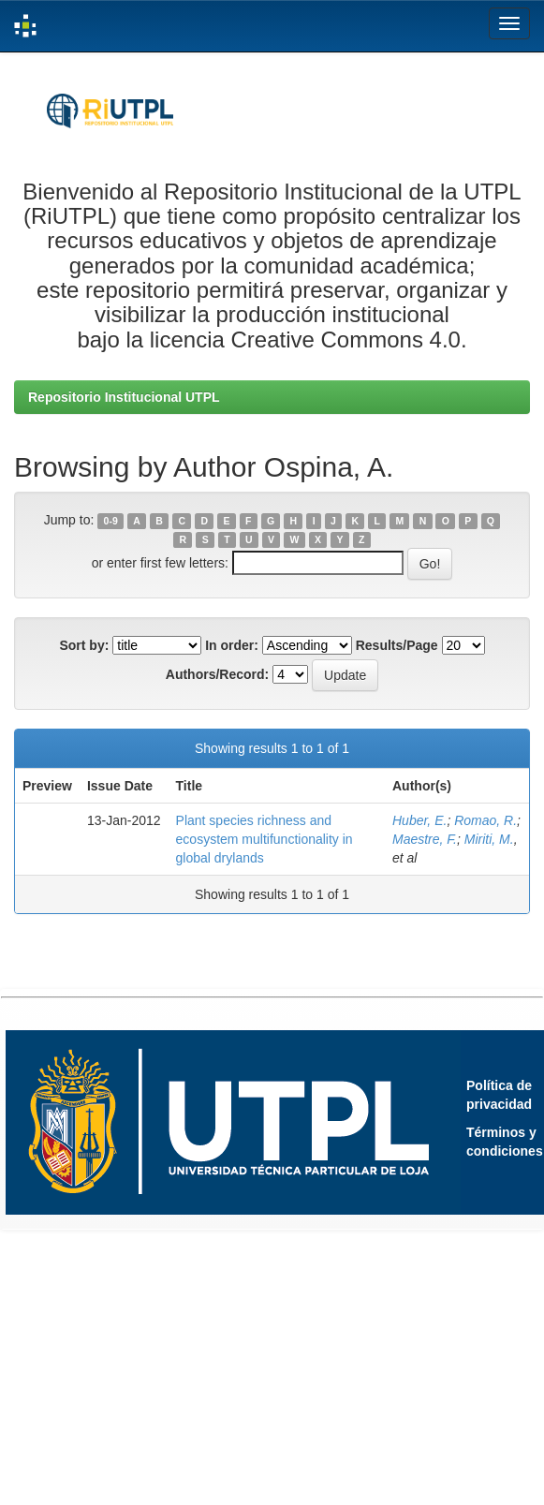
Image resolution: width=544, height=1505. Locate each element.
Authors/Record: (217, 674)
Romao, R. (485, 820)
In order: (231, 645)
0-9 (111, 520)
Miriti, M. (489, 839)
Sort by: (84, 645)
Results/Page (397, 645)
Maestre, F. (424, 839)
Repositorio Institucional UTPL (124, 397)
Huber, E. (419, 820)
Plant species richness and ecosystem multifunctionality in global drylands (264, 839)
